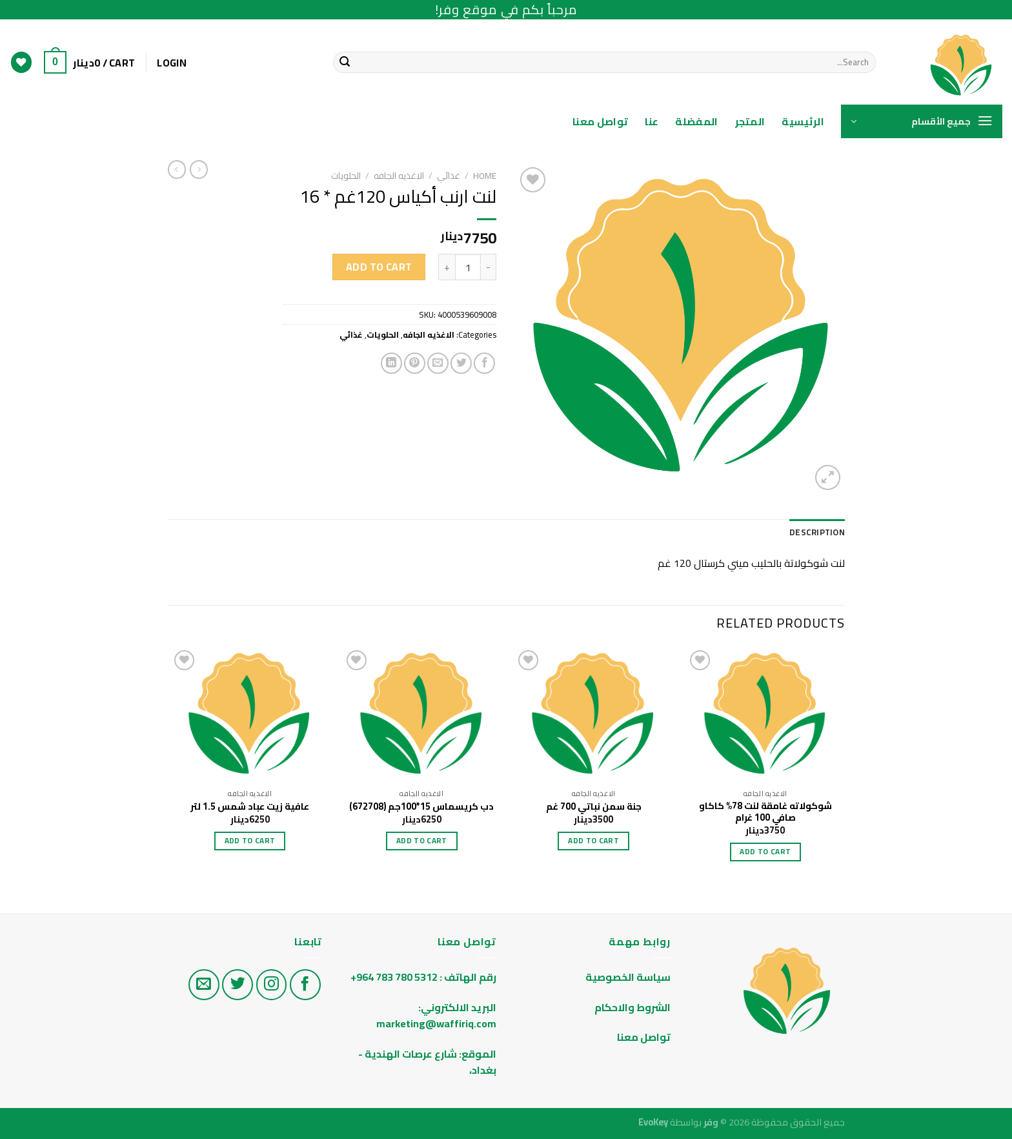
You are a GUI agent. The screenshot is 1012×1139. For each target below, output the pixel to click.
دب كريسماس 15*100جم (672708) (421, 807)
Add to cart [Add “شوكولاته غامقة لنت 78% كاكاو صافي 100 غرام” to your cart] (765, 852)
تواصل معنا (600, 121)
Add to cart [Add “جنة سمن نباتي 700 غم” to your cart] (593, 841)
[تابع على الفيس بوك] (305, 984)
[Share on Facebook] (484, 363)
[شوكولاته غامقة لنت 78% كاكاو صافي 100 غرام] (765, 715)
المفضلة (696, 121)
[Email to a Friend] (438, 363)
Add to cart (379, 266)
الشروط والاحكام (631, 1007)
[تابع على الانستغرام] (271, 984)
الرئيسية (803, 121)
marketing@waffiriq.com (436, 1023)
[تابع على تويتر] (237, 984)
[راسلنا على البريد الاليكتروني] (203, 984)
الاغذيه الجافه (399, 175)
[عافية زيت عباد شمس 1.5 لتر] (250, 715)
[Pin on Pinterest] (414, 363)
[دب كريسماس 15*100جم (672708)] (421, 715)
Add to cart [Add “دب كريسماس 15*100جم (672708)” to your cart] (421, 841)
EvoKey (653, 1122)
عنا (651, 121)
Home (484, 175)
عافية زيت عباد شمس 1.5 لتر (249, 807)
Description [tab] (817, 532)
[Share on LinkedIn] (391, 363)
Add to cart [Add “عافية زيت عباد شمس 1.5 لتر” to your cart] (250, 841)
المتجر (750, 121)
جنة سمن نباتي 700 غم (594, 807)
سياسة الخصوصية (628, 977)
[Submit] (345, 63)
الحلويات (346, 175)
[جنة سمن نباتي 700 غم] (593, 715)
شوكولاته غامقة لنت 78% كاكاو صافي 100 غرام (765, 812)
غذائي (448, 175)
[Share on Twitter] (461, 363)
